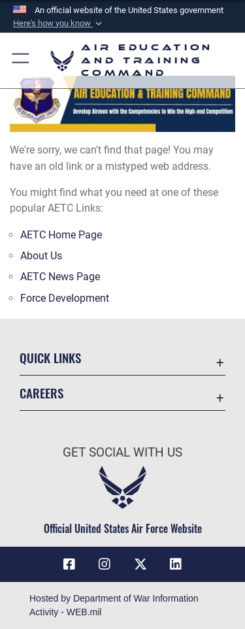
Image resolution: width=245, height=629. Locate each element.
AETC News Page (60, 276)
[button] (59, 23)
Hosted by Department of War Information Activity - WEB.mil (114, 605)
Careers (41, 392)
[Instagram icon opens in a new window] (104, 564)
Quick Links (50, 357)
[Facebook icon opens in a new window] (69, 564)
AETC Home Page (61, 235)
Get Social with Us (122, 452)
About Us (41, 256)
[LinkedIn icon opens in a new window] (176, 564)
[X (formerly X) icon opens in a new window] (140, 564)
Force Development (64, 298)
